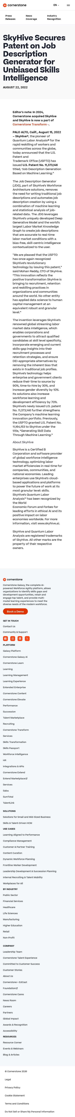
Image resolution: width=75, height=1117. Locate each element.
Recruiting (9, 724)
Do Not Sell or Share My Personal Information (29, 1111)
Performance (10, 705)
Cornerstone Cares (13, 994)
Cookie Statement (15, 1095)
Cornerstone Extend (14, 772)
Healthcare (9, 907)
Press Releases (10, 17)
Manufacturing (11, 919)
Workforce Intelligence (15, 754)
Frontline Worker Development (20, 865)
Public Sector (10, 895)
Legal (8, 1079)
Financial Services (13, 901)
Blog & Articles (11, 1054)
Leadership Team (12, 951)
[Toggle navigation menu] (67, 5)
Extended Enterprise (14, 687)
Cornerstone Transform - (31, 124)
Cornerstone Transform (16, 730)
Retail (6, 931)
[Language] (55, 5)
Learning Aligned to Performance (21, 834)
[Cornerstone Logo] (14, 5)
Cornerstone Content (14, 693)
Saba (6, 790)
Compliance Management (17, 841)
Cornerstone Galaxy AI (15, 657)
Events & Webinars (13, 1048)
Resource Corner (12, 1042)
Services (7, 736)
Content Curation (12, 853)
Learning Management (15, 675)
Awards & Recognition (15, 1024)
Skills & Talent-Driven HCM (17, 823)
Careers (7, 1006)
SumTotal (8, 796)
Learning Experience (14, 681)
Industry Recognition (54, 17)
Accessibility (10, 1031)
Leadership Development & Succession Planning (29, 871)
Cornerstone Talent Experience (20, 958)
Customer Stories (12, 970)
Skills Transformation (14, 742)
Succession (9, 711)
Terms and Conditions (17, 1103)
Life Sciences (10, 913)
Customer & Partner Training (19, 847)
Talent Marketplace (13, 717)
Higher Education (12, 925)
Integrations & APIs (13, 766)
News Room (9, 1000)
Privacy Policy (12, 1087)
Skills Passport (11, 748)
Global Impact (11, 1018)
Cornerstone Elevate (14, 699)
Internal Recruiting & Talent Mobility (22, 877)
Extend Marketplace (15, 778)
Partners (8, 1012)
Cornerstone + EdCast (15, 982)
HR (4, 760)
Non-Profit (9, 937)
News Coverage (31, 17)
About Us (8, 976)
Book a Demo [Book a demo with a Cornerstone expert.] (15, 612)
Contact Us (9, 626)
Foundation (10, 988)
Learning (8, 669)
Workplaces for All (13, 883)
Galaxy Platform (12, 651)
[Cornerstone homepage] (37, 579)
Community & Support (15, 632)
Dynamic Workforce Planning (19, 859)
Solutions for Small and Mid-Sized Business (27, 817)
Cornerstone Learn (13, 663)
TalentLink (8, 803)
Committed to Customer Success (21, 964)
